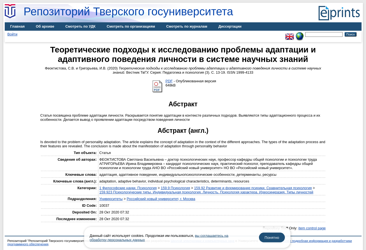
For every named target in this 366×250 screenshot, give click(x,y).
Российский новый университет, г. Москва (161, 199)
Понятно (272, 237)
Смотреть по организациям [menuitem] (131, 26)
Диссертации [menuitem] (229, 26)
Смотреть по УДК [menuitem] (81, 26)
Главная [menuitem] (17, 26)
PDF (169, 81)
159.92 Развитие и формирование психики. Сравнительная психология (253, 188)
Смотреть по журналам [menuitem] (186, 26)
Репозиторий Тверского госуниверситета (128, 11)
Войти (13, 34)
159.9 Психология (175, 188)
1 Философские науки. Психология (128, 188)
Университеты (111, 199)
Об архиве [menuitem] (45, 26)
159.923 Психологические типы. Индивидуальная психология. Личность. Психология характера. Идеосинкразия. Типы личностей (206, 192)
